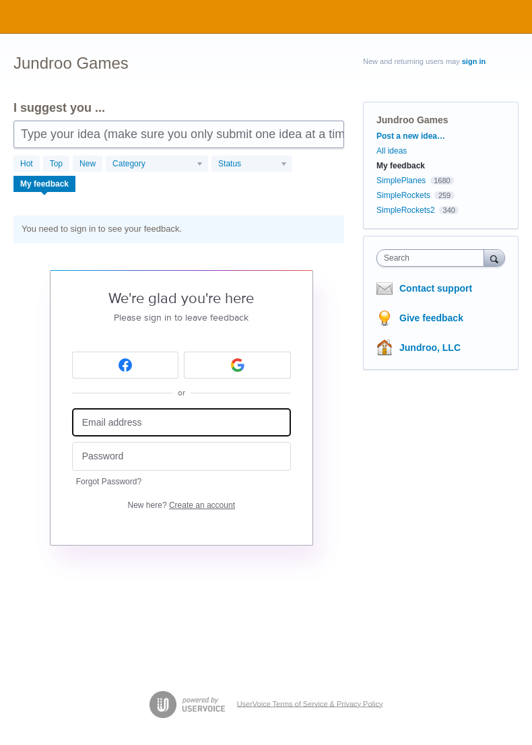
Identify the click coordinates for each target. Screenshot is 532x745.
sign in (474, 61)
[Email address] (181, 422)
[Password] (181, 456)
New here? (181, 505)
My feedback (44, 184)
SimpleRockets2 (405, 210)
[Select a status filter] (252, 164)
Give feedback (431, 318)
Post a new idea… (410, 136)
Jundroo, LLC (430, 347)
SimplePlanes (401, 180)
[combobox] (433, 258)
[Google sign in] (237, 365)
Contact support (435, 288)
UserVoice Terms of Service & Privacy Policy (310, 703)
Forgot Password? (108, 481)
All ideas (391, 151)
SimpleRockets (403, 195)
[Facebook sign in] (125, 365)
